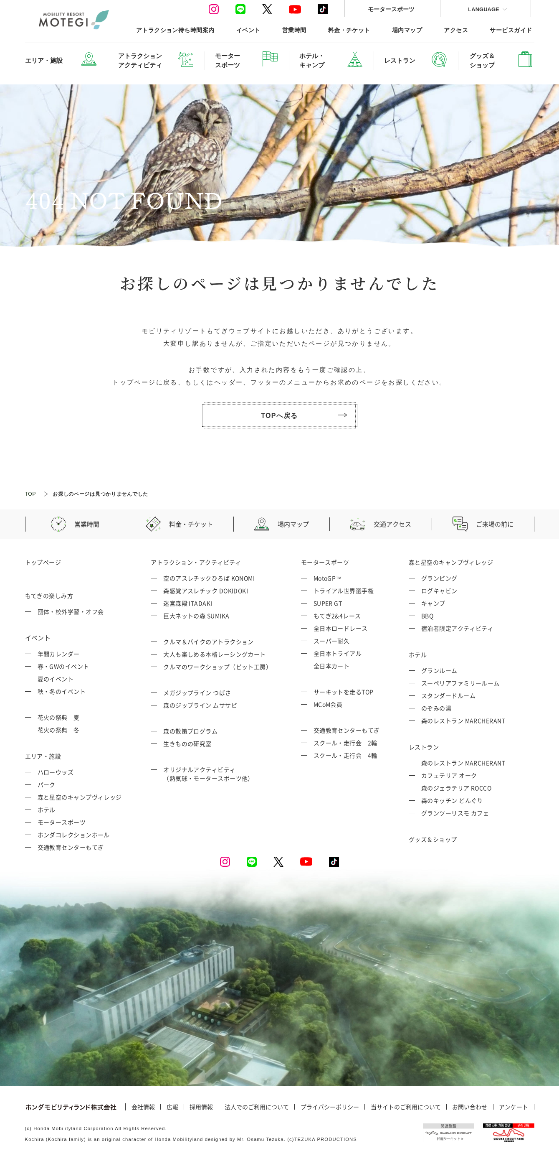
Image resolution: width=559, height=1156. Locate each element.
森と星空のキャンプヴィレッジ (80, 797)
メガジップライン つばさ (197, 692)
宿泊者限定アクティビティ (457, 628)
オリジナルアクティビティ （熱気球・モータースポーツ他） (208, 773)
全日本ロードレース (341, 628)
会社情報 (143, 1107)
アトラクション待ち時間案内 (175, 30)
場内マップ (407, 30)
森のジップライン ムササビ (200, 705)
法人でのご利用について (257, 1107)
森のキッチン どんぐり (452, 800)
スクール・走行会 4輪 (345, 755)
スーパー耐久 (332, 641)
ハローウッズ (56, 772)
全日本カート (332, 666)
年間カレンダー (59, 653)
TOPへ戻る (304, 415)
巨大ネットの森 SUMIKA (196, 615)
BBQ (427, 615)
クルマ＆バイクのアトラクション (208, 641)
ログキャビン (439, 590)
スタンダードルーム (448, 695)
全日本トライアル (338, 653)
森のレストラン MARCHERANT (463, 720)
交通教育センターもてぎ (71, 847)
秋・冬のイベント (62, 691)
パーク (47, 784)
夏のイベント (56, 679)
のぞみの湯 (436, 708)
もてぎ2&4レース (337, 615)
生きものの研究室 (187, 743)
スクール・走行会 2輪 (345, 742)
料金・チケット (349, 30)
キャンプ (433, 603)
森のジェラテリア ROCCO (456, 788)
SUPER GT (328, 603)
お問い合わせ (469, 1107)
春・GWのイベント (63, 666)
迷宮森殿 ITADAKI (187, 603)
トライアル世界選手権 (344, 590)
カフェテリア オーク (449, 775)
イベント (248, 30)
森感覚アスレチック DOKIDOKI (205, 590)
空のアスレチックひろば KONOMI (209, 578)
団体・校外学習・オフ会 (71, 611)
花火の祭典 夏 (59, 717)
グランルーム (439, 670)
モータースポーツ (391, 9)
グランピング (439, 578)
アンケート (513, 1107)
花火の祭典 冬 (59, 730)
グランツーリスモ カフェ (455, 813)
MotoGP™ (328, 578)
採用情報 (201, 1107)
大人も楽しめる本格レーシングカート (214, 654)
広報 (172, 1107)
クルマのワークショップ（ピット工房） (217, 666)
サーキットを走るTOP (344, 691)
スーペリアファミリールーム (460, 683)
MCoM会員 (328, 704)
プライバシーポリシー (330, 1107)
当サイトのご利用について (406, 1107)
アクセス (456, 30)
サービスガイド (511, 30)
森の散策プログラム (190, 731)
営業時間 (294, 30)
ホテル (47, 809)
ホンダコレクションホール (74, 834)
